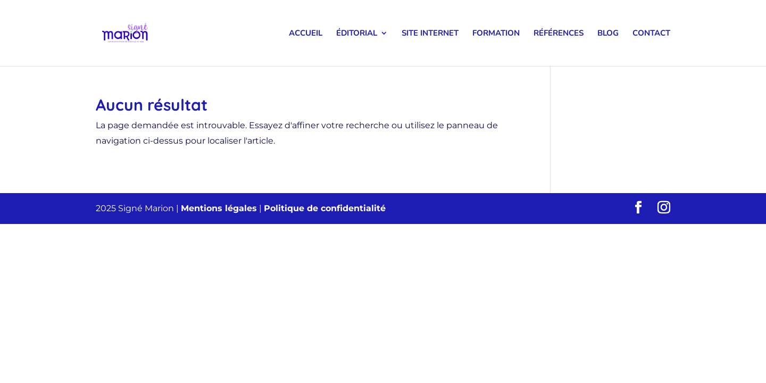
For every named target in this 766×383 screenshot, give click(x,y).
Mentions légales (219, 208)
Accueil (305, 33)
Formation (496, 33)
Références (559, 33)
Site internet (430, 33)
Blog (608, 33)
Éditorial (356, 33)
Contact (651, 33)
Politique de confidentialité (325, 208)
